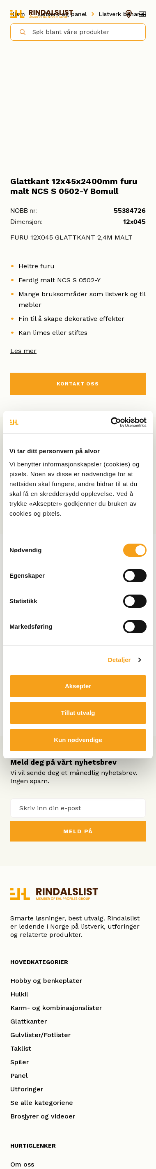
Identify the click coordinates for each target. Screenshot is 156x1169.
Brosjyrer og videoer (42, 1116)
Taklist (20, 1048)
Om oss (22, 1164)
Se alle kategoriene (41, 1103)
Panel (19, 1075)
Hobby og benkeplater (46, 981)
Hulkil (19, 994)
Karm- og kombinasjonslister (56, 1008)
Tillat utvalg (78, 712)
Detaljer (119, 659)
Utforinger (26, 1089)
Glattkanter (28, 1021)
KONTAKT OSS (78, 384)
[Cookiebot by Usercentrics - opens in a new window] (111, 422)
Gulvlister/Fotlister (40, 1035)
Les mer (23, 351)
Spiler (19, 1062)
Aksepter (78, 685)
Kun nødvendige (78, 739)
